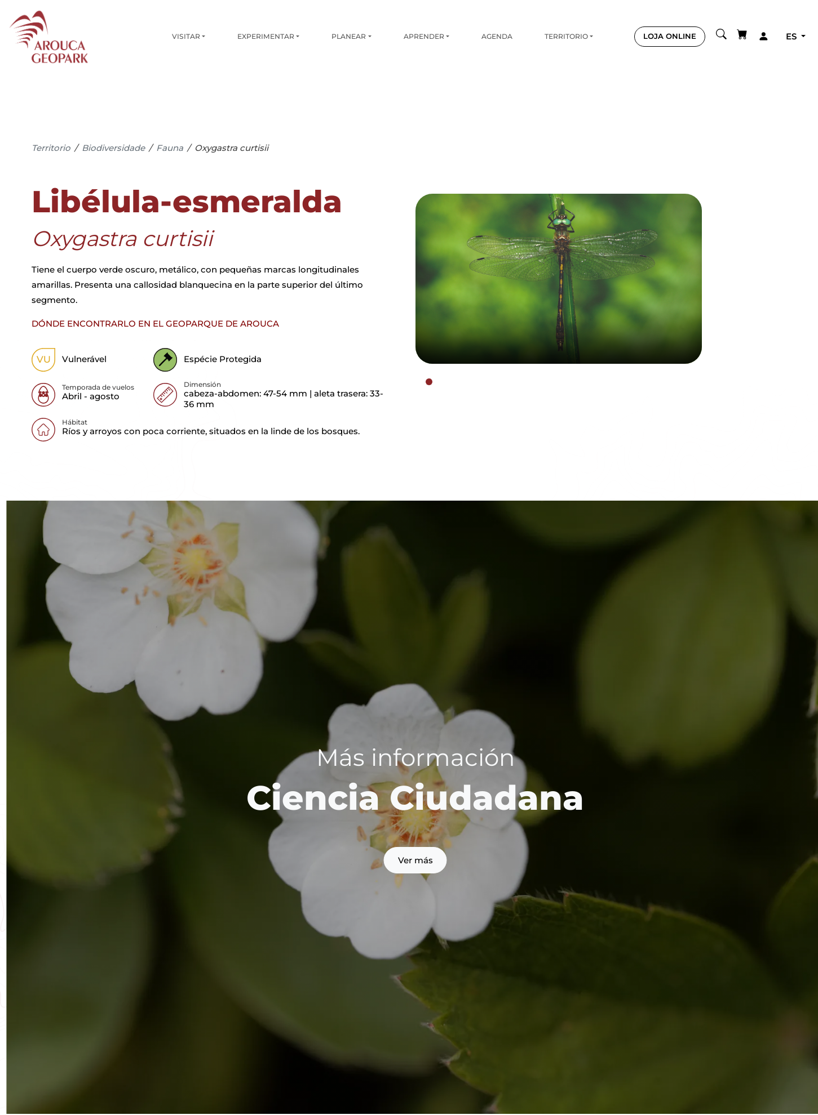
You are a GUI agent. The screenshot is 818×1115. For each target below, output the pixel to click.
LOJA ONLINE (669, 36)
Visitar (186, 36)
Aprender (424, 36)
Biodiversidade (113, 147)
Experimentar (265, 36)
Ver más (415, 860)
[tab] (429, 381)
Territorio (566, 36)
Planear (348, 36)
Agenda (496, 36)
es (792, 36)
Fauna (169, 147)
